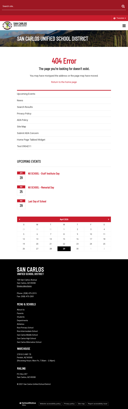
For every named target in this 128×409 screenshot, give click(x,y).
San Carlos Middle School (27, 335)
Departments (22, 320)
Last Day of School (37, 201)
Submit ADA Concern (28, 133)
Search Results (25, 107)
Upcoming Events (26, 93)
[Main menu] (124, 25)
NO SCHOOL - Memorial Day (41, 187)
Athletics (20, 324)
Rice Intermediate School (27, 331)
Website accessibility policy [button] (50, 404)
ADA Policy (22, 120)
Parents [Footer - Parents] (20, 313)
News (20, 100)
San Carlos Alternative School (29, 342)
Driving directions (24, 286)
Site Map (21, 126)
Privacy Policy (24, 113)
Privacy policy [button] (69, 404)
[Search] (123, 6)
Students (21, 317)
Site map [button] (81, 404)
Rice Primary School (25, 328)
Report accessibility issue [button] (97, 404)
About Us (21, 310)
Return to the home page (64, 82)
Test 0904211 (24, 146)
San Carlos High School (26, 338)
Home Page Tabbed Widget (31, 139)
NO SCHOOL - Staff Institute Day (43, 173)
